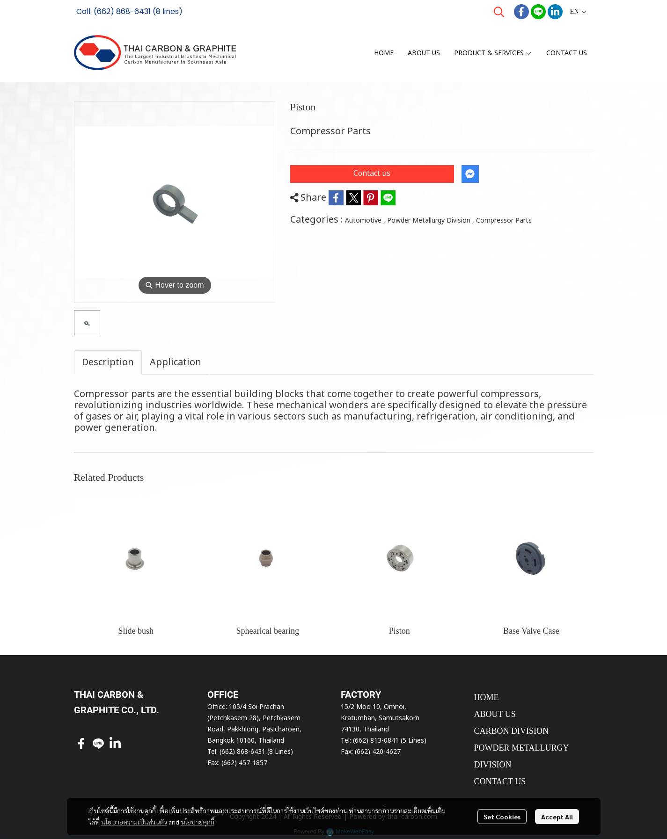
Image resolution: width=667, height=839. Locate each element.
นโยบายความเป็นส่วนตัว (134, 821)
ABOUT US (495, 714)
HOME (486, 697)
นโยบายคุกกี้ (197, 821)
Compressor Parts (504, 220)
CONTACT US (500, 781)
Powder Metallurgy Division (430, 220)
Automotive (365, 220)
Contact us (371, 173)
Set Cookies (502, 816)
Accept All (557, 816)
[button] (499, 12)
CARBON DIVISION (511, 731)
